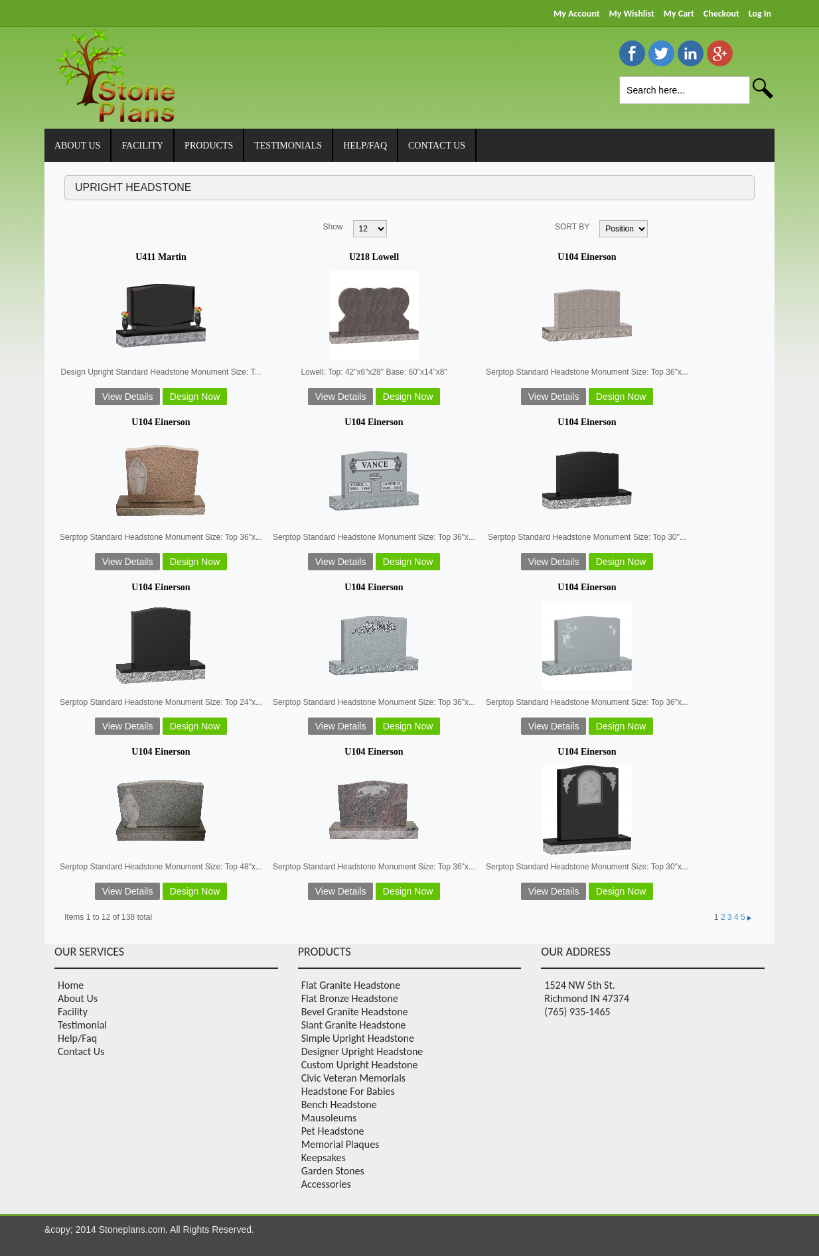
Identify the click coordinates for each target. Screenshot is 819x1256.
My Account (576, 13)
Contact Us (81, 1051)
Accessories (326, 1184)
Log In (760, 13)
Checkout (721, 13)
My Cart (679, 13)
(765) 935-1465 (577, 1011)
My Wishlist (631, 13)
